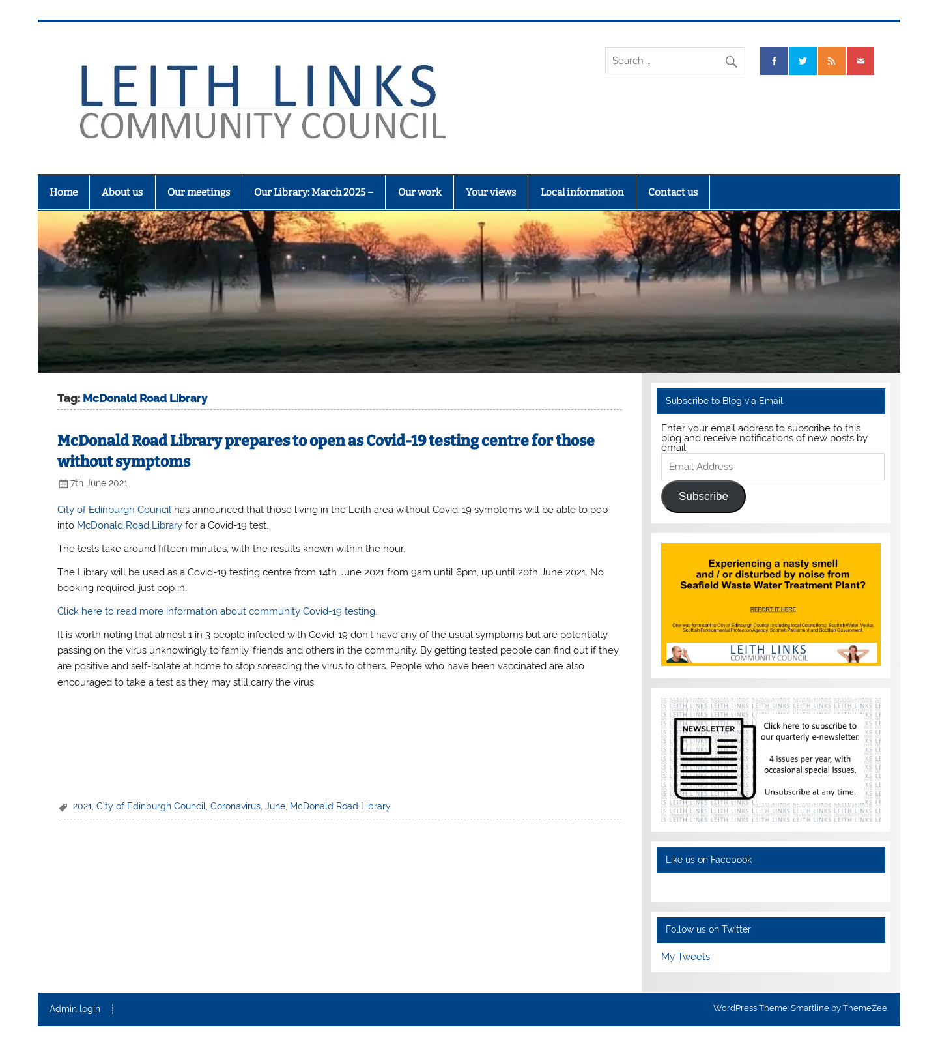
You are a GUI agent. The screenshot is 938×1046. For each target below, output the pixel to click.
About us (122, 192)
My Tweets (685, 957)
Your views (491, 192)
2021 (82, 806)
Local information (582, 192)
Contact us (673, 192)
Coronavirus (235, 806)
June (275, 806)
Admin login (75, 1009)
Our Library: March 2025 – (313, 192)
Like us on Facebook (709, 859)
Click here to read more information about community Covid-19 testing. (217, 611)
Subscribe (703, 496)
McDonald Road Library (129, 525)
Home (64, 192)
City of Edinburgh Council (114, 510)
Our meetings (198, 192)
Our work (420, 192)
